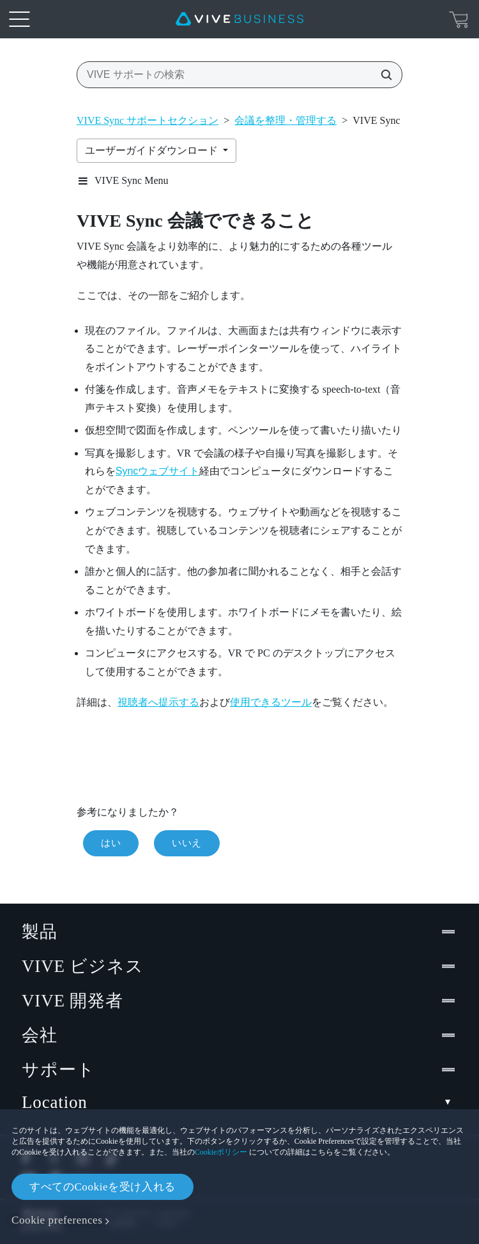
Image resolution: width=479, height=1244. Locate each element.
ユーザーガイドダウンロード (152, 150)
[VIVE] (239, 19)
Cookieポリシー (221, 1152)
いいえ (187, 843)
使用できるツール (271, 702)
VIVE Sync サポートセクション (147, 120)
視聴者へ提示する (158, 702)
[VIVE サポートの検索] (382, 74)
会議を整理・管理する (285, 120)
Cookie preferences (56, 1220)
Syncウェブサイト (158, 471)
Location (239, 1102)
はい (111, 843)
